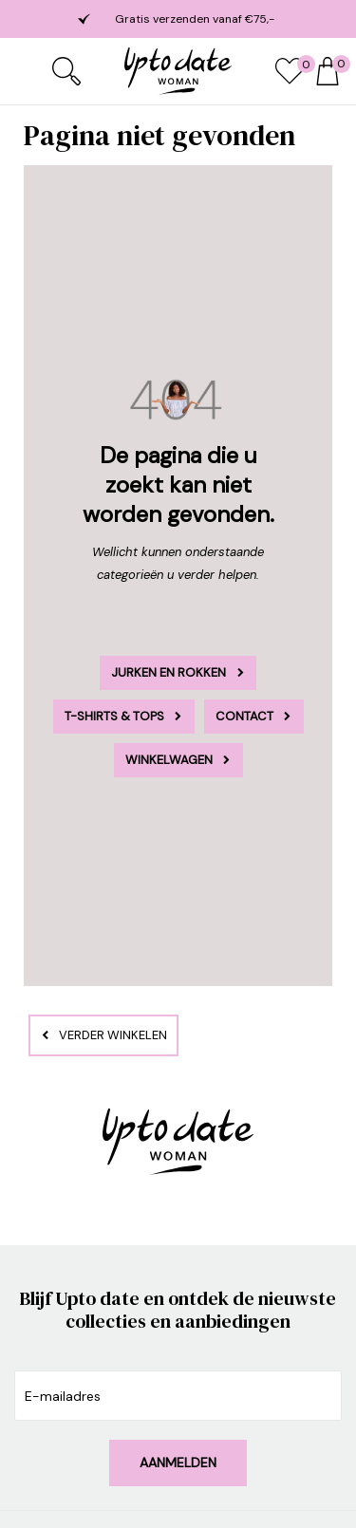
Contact (244, 716)
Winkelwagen (169, 760)
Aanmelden (178, 1462)
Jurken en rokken (168, 672)
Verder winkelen (113, 1035)
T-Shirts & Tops (114, 716)
